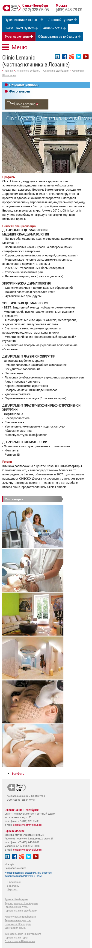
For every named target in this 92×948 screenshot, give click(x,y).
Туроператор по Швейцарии (21, 903)
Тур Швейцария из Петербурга (23, 933)
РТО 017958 (35, 876)
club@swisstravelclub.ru (27, 824)
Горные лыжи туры (16, 937)
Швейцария (14, 882)
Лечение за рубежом (27, 70)
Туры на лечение (17, 36)
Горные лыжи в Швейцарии (21, 910)
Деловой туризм (60, 19)
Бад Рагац (13, 885)
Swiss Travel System (20, 28)
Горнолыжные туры (16, 906)
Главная (8, 70)
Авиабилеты (52, 28)
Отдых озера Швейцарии (20, 941)
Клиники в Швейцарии (56, 70)
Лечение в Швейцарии (18, 924)
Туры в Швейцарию (16, 899)
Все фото (18, 773)
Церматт (12, 889)
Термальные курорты (18, 920)
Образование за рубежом (57, 36)
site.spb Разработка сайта (15, 866)
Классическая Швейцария (20, 916)
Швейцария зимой (15, 927)
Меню (19, 47)
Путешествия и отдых (21, 19)
